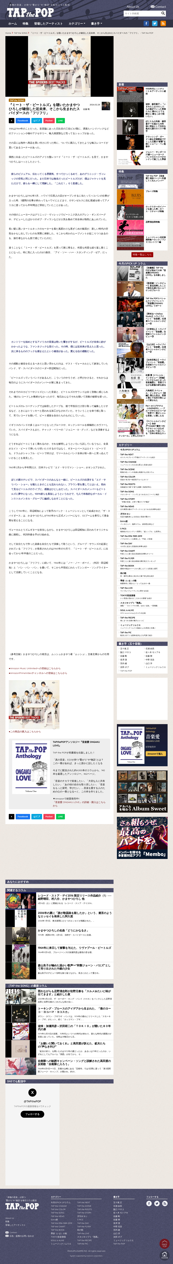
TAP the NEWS (143, 508)
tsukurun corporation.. (94, 1256)
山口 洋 (149, 663)
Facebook (23, 120)
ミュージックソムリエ (143, 626)
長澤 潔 (123, 659)
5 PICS (143, 530)
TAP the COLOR (143, 478)
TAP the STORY (143, 500)
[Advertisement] (59, 851)
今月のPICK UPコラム (130, 449)
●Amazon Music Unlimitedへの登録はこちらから (35, 668)
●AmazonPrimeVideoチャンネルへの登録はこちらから (38, 673)
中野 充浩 (150, 659)
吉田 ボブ (124, 667)
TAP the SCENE (143, 470)
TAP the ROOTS (143, 485)
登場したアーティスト (48, 23)
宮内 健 (123, 663)
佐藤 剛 (86, 109)
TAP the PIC (143, 634)
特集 (25, 23)
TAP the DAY (143, 545)
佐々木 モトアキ (153, 652)
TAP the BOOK (143, 567)
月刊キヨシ (143, 515)
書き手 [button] (95, 23)
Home (8, 33)
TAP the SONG (20, 33)
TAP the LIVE (143, 589)
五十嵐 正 (124, 648)
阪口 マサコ (125, 652)
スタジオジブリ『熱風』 (143, 604)
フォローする (32, 1114)
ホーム (12, 23)
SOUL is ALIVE (143, 611)
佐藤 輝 (149, 656)
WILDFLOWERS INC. (78, 1251)
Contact (160, 6)
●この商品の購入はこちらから (25, 731)
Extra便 (143, 522)
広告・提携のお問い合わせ (22, 1236)
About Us (133, 6)
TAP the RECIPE (143, 619)
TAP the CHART (143, 552)
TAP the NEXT (143, 456)
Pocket (49, 120)
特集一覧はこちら (142, 254)
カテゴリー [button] (76, 23)
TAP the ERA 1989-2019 (143, 537)
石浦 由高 (150, 648)
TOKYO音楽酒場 (143, 597)
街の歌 (143, 574)
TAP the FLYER (143, 559)
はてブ (36, 120)
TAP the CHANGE (143, 463)
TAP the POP (126, 671)
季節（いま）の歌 (143, 582)
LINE (60, 120)
